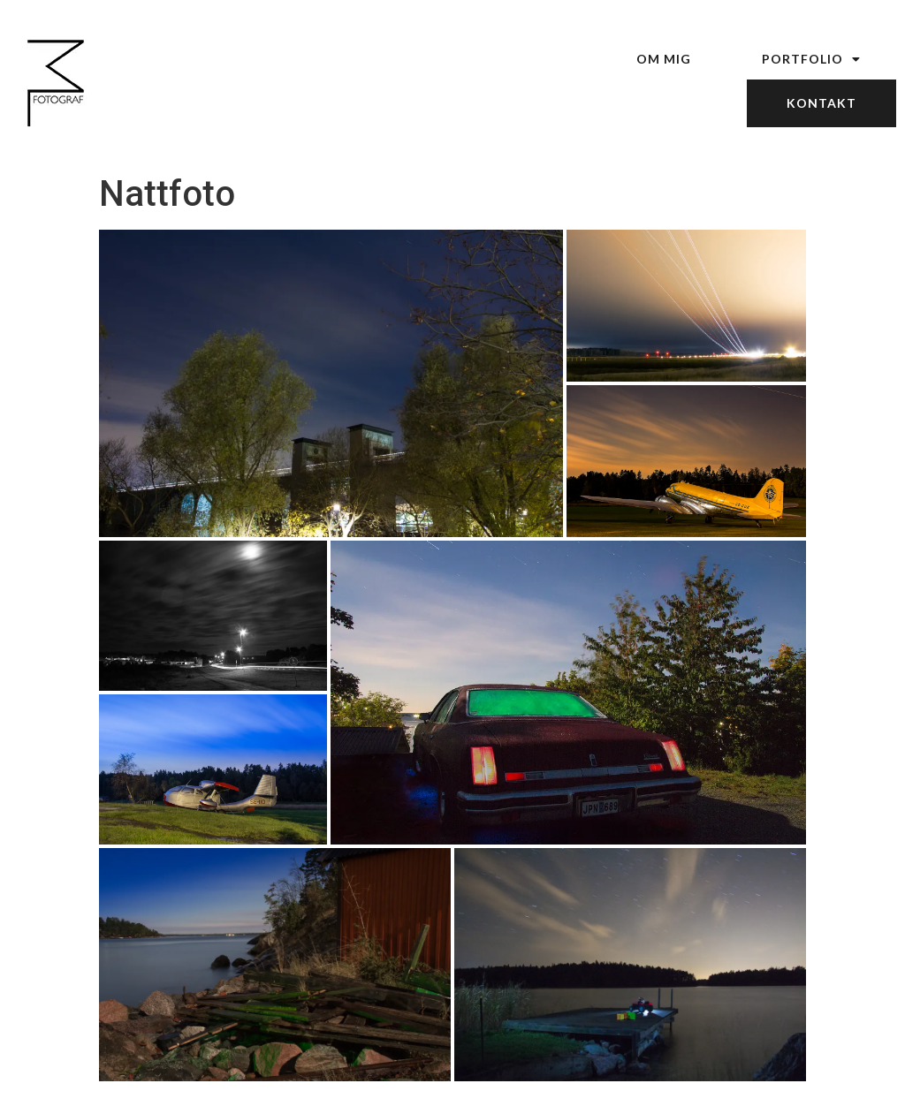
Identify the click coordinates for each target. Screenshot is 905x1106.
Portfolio (811, 59)
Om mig (663, 58)
